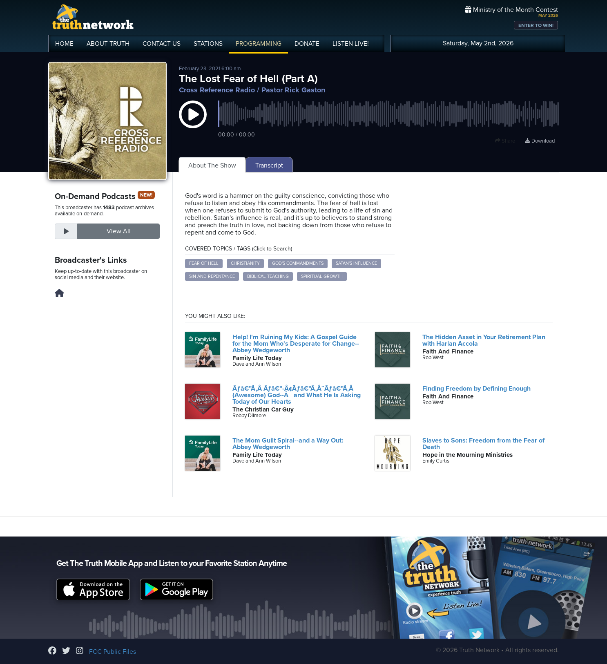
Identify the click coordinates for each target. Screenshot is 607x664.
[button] (193, 122)
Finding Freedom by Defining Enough (476, 389)
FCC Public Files (112, 652)
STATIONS (208, 43)
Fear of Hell (204, 263)
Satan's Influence (356, 263)
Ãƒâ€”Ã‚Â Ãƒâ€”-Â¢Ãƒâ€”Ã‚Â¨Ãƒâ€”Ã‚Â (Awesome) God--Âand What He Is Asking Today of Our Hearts (296, 395)
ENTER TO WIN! (535, 25)
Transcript (269, 165)
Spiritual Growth (322, 276)
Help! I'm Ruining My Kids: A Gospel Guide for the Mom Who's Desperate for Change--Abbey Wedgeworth (295, 343)
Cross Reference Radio (217, 89)
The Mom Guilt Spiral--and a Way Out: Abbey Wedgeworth (287, 443)
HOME (64, 43)
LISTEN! (351, 43)
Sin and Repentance (212, 276)
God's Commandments (298, 263)
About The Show (212, 165)
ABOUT (108, 43)
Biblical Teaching (268, 276)
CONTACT (162, 43)
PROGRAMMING (258, 43)
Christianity (245, 263)
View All (119, 231)
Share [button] (505, 141)
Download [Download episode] (540, 141)
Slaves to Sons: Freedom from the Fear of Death (483, 443)
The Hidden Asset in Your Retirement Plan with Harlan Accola (483, 340)
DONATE (307, 43)
